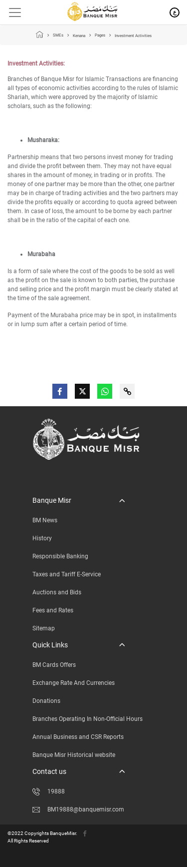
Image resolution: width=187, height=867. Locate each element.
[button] (78, 500)
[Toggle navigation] (11, 12)
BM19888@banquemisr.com (78, 809)
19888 (48, 791)
